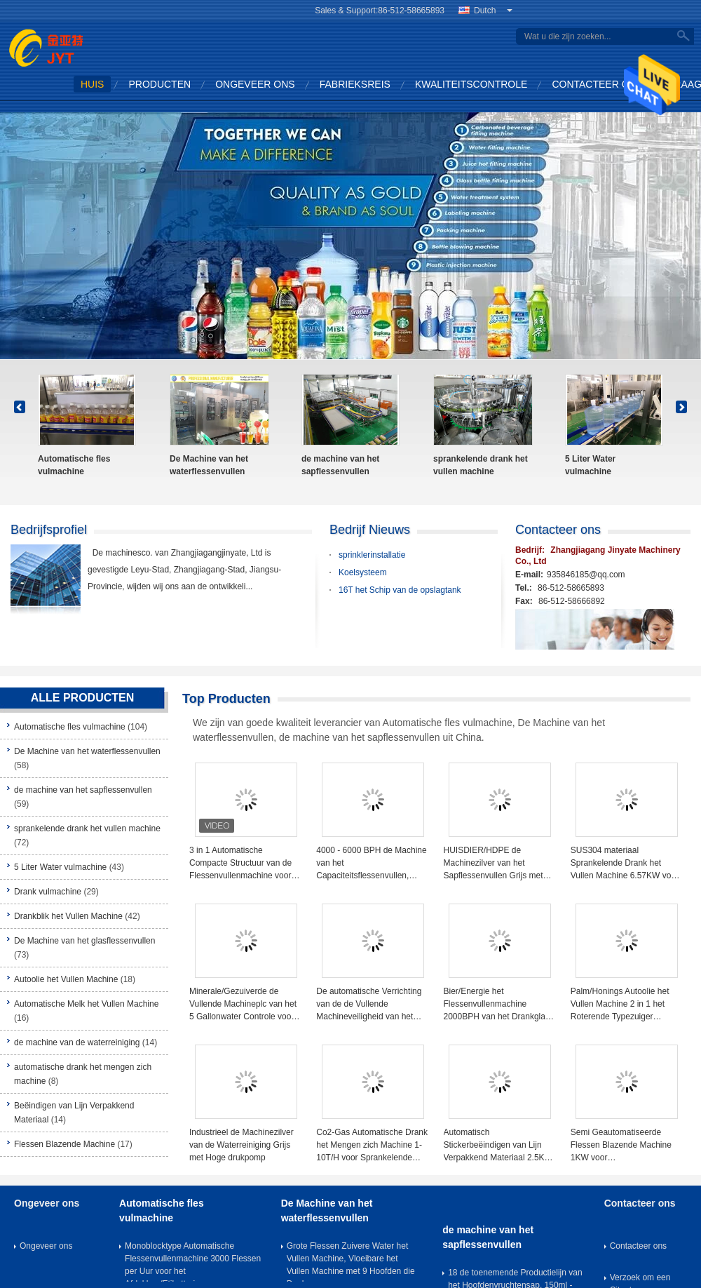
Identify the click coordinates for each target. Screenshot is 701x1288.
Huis (92, 84)
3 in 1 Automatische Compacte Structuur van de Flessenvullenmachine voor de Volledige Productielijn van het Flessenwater (244, 863)
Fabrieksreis (355, 84)
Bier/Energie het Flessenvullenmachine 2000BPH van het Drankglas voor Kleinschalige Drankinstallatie (497, 1004)
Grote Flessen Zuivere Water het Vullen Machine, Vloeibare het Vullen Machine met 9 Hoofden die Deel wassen (351, 1261)
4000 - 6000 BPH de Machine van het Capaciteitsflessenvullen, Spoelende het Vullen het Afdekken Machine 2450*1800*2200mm (371, 863)
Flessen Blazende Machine (64, 1144)
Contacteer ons (597, 84)
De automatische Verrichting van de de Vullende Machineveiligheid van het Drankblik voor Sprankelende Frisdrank (370, 1004)
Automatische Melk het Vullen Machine (86, 1004)
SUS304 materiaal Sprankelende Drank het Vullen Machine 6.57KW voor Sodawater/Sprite (625, 863)
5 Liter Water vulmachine (590, 465)
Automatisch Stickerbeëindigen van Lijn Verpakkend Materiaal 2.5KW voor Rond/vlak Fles (498, 1145)
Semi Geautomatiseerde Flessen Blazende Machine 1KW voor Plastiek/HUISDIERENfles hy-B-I (626, 1145)
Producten (159, 84)
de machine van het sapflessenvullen (340, 465)
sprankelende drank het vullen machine (480, 465)
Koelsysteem (363, 572)
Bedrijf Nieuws (369, 530)
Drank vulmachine (47, 892)
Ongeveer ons (255, 84)
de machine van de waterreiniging (76, 1042)
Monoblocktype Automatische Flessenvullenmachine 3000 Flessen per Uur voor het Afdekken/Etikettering (193, 1261)
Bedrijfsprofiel (49, 530)
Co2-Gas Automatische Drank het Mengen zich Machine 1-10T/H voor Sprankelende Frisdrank (372, 1145)
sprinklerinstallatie (372, 555)
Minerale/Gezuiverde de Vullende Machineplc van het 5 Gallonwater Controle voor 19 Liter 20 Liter (243, 1004)
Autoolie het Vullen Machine (66, 979)
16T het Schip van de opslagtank (400, 590)
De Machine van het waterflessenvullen (209, 465)
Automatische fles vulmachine (74, 465)
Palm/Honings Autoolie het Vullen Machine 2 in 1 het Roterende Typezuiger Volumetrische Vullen (620, 1004)
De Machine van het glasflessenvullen (84, 941)
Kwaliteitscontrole (471, 84)
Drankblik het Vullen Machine (68, 916)
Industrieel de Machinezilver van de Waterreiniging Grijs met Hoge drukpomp (241, 1144)
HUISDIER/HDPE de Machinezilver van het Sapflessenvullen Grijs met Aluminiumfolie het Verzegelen (493, 863)
